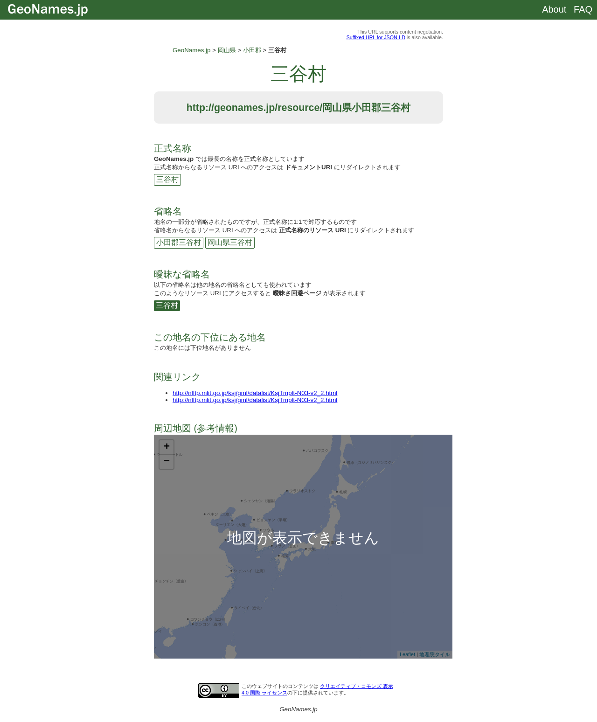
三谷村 (167, 179)
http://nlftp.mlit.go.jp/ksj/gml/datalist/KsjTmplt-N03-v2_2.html (255, 392)
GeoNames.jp (192, 50)
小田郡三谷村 (178, 242)
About (554, 9)
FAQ (583, 9)
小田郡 (252, 50)
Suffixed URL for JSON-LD (376, 37)
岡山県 (227, 50)
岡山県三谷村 (230, 242)
